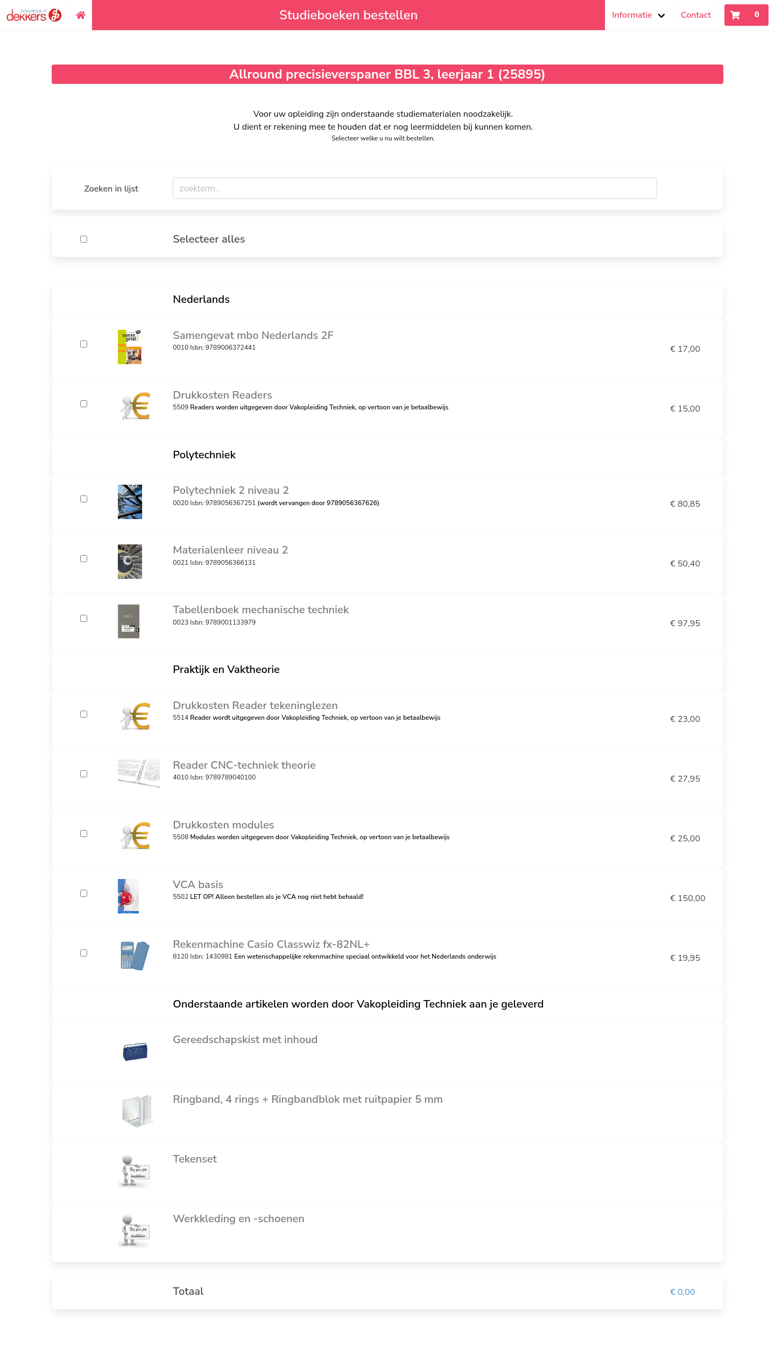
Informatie (632, 15)
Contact (696, 15)
